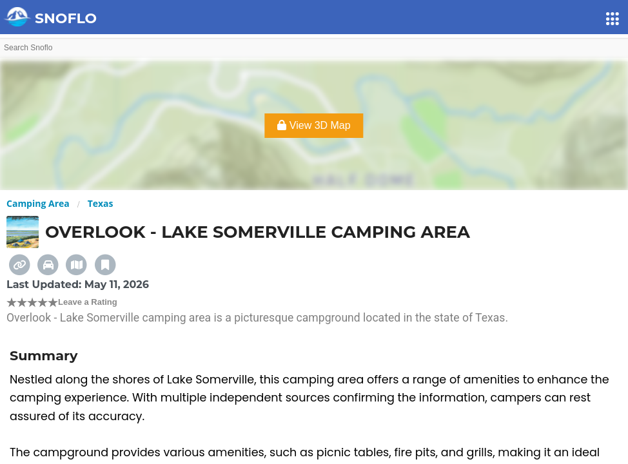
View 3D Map (313, 125)
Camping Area (38, 203)
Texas (100, 203)
